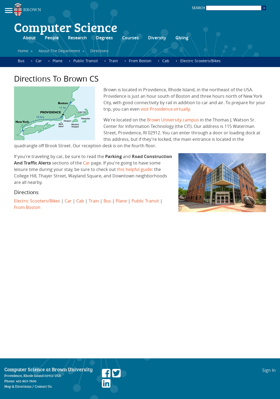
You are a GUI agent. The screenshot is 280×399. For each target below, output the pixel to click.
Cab (165, 60)
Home (23, 50)
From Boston (140, 60)
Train (113, 60)
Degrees (104, 38)
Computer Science (65, 27)
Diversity (157, 38)
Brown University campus (173, 120)
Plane (58, 60)
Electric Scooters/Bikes (200, 60)
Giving (181, 38)
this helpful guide (134, 169)
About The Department (59, 50)
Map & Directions (18, 386)
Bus (21, 60)
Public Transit (85, 60)
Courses (130, 38)
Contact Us (43, 386)
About (29, 38)
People (52, 38)
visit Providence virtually (165, 109)
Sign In (269, 370)
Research (77, 38)
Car (39, 60)
